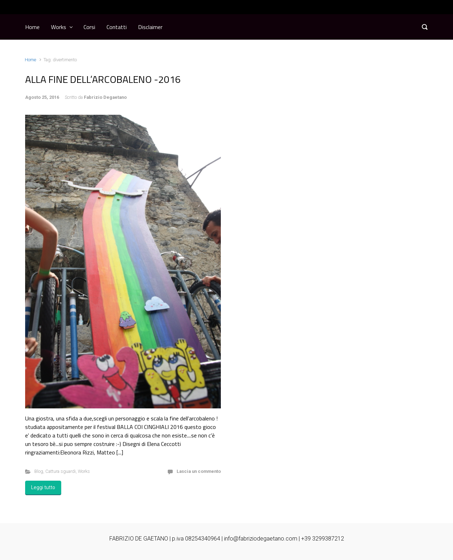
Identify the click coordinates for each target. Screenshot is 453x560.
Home (32, 27)
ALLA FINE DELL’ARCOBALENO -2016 (103, 79)
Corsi (89, 27)
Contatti (117, 27)
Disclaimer (150, 27)
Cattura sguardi (60, 471)
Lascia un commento (199, 471)
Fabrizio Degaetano (105, 97)
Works (58, 27)
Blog (38, 471)
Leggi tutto (43, 487)
